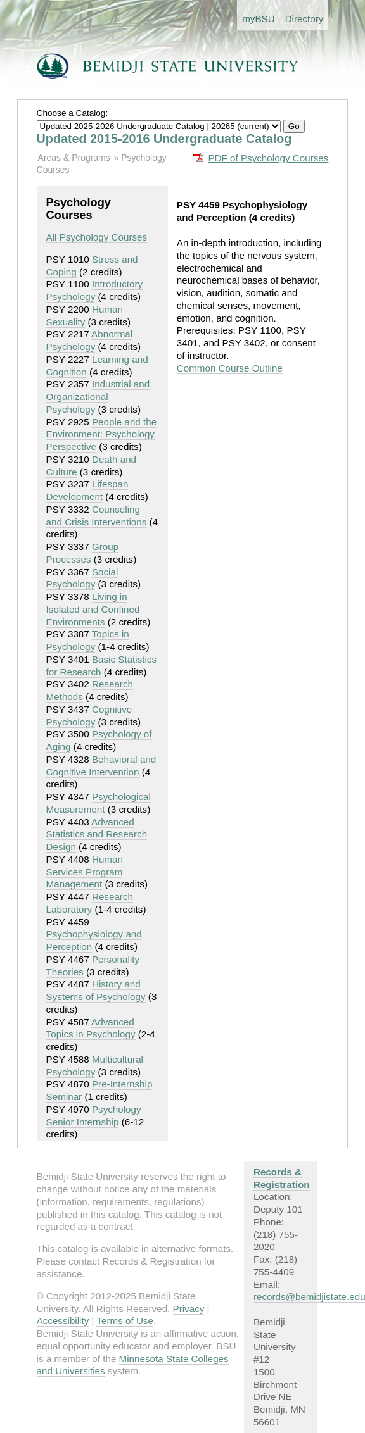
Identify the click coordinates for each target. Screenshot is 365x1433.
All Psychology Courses (97, 237)
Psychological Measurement (98, 803)
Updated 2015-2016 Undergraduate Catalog (164, 139)
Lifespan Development (87, 490)
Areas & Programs (74, 158)
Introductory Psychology (94, 290)
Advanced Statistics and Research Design (97, 835)
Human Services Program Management (84, 872)
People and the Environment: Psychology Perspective (101, 434)
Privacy (189, 1308)
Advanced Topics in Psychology (91, 1028)
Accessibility (63, 1320)
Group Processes (82, 553)
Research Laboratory (89, 903)
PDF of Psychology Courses (268, 158)
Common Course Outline (230, 368)
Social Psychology (82, 578)
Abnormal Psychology (89, 340)
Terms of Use (124, 1320)
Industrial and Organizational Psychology (98, 397)
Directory (304, 18)
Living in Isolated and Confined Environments (93, 609)
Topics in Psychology (87, 640)
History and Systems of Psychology (96, 990)
